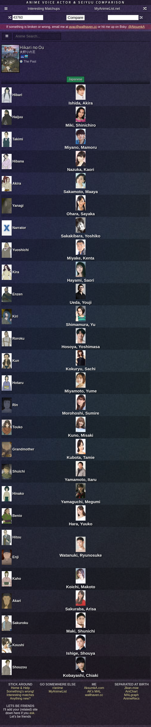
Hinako (18, 494)
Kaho (16, 579)
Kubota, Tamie (81, 455)
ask (31, 713)
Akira (16, 183)
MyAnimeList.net (107, 9)
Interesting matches (20, 695)
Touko (17, 427)
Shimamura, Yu (80, 322)
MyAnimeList (58, 691)
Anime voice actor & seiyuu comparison (75, 2)
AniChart (131, 691)
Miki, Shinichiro (80, 122)
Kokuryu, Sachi (80, 366)
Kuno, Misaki (80, 432)
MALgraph (131, 695)
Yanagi (18, 206)
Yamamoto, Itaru (81, 477)
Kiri (15, 316)
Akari (16, 601)
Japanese (75, 79)
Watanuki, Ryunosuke (81, 552)
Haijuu (17, 117)
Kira (15, 272)
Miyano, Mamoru (80, 145)
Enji (15, 557)
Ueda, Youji (81, 300)
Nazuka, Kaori (80, 167)
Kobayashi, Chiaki (80, 673)
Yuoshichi (20, 250)
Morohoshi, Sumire (80, 410)
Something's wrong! (20, 691)
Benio (17, 516)
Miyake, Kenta (80, 255)
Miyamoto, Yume (80, 388)
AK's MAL (94, 691)
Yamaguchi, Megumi (80, 499)
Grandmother (23, 449)
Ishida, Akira (81, 100)
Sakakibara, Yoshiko (80, 233)
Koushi (18, 645)
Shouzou (19, 667)
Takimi (17, 139)
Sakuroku (20, 623)
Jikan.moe (131, 688)
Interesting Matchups (44, 9)
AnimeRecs (131, 698)
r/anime (57, 688)
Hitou (16, 537)
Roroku (18, 338)
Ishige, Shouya (80, 650)
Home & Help (20, 688)
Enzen (17, 294)
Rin (15, 405)
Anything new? (20, 698)
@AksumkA (136, 26)
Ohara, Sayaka (80, 211)
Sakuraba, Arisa (80, 606)
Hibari (17, 95)
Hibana (18, 161)
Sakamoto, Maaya (81, 189)
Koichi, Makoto (80, 584)
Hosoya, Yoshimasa (81, 344)
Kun (15, 361)
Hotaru (18, 383)
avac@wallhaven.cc (83, 26)
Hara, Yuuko (80, 521)
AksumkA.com (94, 688)
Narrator (19, 228)
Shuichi (18, 471)
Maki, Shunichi (80, 628)
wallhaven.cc (94, 695)
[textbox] (27, 17)
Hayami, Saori (80, 277)
